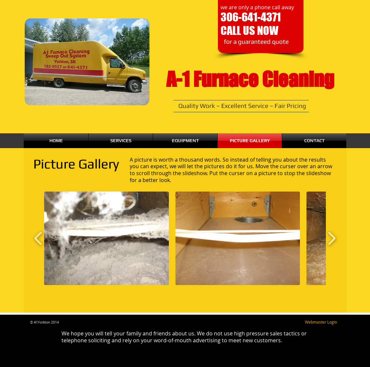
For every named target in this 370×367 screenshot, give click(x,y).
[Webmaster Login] (320, 322)
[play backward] (38, 238)
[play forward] (331, 238)
